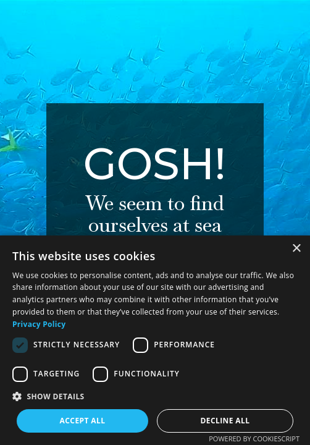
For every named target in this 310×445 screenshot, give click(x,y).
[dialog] (155, 340)
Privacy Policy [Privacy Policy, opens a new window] (38, 324)
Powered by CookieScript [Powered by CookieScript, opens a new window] (254, 438)
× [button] (296, 248)
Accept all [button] (83, 420)
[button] (155, 396)
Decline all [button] (225, 420)
